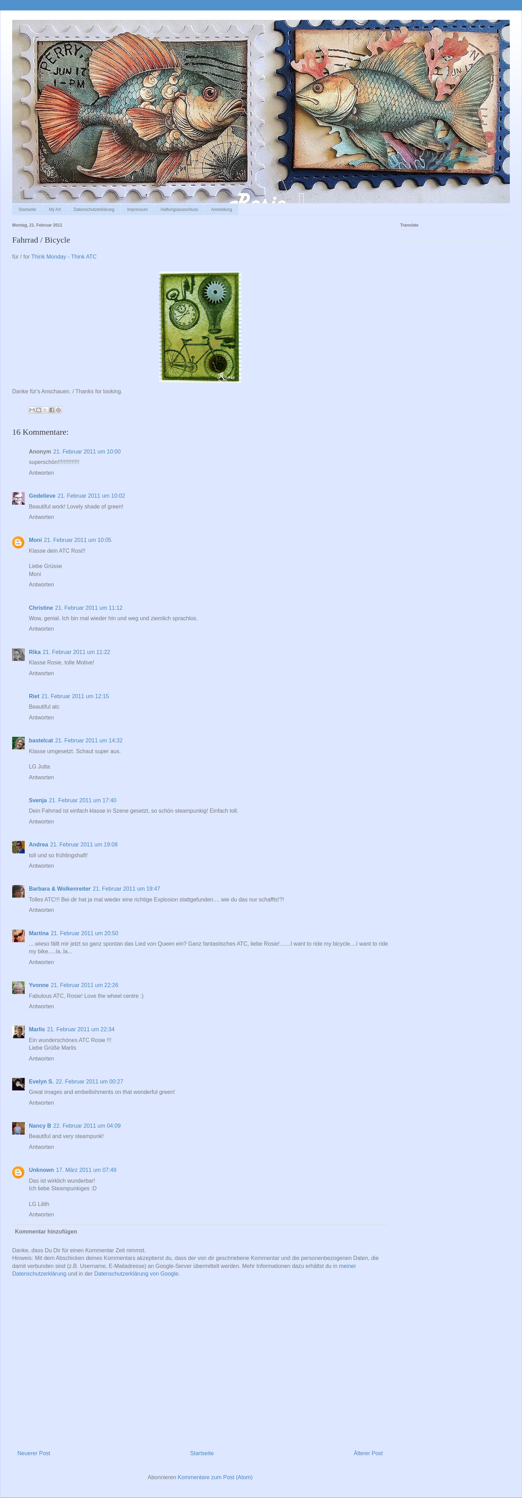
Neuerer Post (33, 1453)
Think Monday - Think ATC (64, 257)
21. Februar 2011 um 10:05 (77, 540)
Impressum (137, 209)
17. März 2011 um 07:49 (86, 1170)
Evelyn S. (41, 1082)
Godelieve (42, 496)
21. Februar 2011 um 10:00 (87, 452)
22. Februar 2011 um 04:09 (87, 1126)
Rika (35, 652)
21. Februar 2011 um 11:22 (76, 652)
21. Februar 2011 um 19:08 (84, 844)
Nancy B (40, 1126)
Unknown (41, 1170)
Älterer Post (368, 1453)
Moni (35, 540)
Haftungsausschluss (179, 209)
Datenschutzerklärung (94, 209)
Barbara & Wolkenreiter (60, 889)
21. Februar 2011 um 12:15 (75, 696)
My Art (55, 209)
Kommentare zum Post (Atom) (215, 1477)
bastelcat (41, 740)
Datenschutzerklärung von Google (136, 1274)
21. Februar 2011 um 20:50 (84, 933)
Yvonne (39, 985)
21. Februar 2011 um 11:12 (88, 608)
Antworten (41, 473)
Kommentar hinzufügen (46, 1232)
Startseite (27, 209)
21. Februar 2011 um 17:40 (83, 800)
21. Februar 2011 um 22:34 (80, 1029)
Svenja (38, 800)
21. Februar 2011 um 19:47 (126, 889)
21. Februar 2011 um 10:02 (91, 496)
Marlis (37, 1029)
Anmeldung (221, 209)
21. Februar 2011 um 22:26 (84, 985)
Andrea (38, 844)
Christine (41, 608)
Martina (39, 933)
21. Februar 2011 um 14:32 (88, 740)
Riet (34, 696)
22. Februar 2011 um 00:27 (89, 1082)
